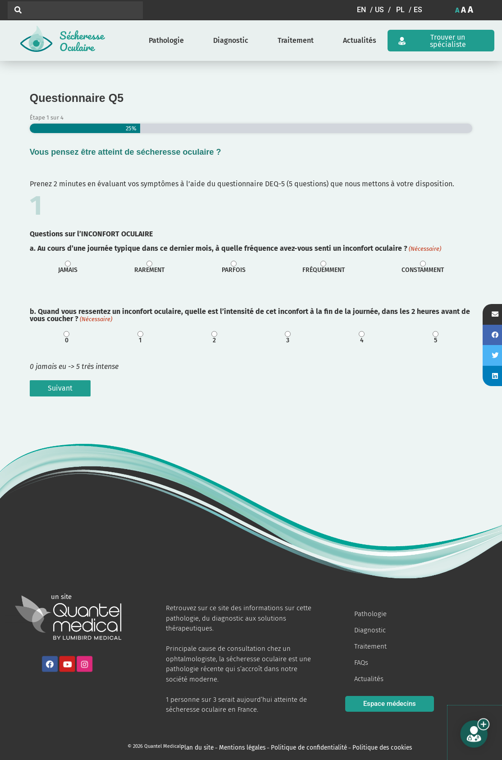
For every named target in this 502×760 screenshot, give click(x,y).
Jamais (68, 270)
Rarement (149, 270)
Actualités (359, 40)
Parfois (234, 270)
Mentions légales (231, 746)
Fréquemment (323, 270)
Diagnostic (230, 40)
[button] (366, 10)
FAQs (361, 663)
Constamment (423, 270)
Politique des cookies (344, 746)
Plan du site (194, 746)
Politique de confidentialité (285, 746)
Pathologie (166, 40)
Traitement (296, 40)
